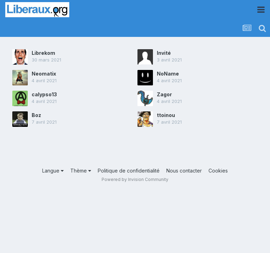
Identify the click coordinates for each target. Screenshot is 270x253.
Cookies (218, 171)
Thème (80, 171)
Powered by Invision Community (135, 179)
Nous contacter (184, 171)
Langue (53, 171)
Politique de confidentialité (129, 171)
